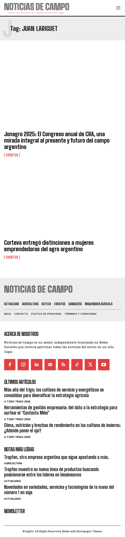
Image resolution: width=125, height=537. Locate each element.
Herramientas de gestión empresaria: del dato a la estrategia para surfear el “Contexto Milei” (60, 410)
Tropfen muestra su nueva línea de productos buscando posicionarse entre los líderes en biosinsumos (51, 472)
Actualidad (12, 481)
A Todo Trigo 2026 (17, 401)
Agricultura (13, 463)
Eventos (12, 155)
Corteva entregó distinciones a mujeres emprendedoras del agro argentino (49, 245)
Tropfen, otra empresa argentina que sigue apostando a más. (56, 457)
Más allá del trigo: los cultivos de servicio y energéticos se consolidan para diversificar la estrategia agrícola (54, 392)
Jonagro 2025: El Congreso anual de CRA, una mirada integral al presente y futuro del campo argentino (57, 140)
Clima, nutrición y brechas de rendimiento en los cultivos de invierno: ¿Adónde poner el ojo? (62, 427)
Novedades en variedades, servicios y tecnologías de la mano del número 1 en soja (59, 489)
